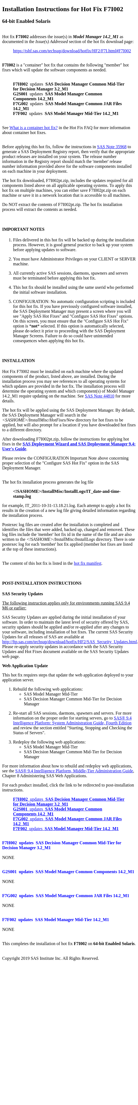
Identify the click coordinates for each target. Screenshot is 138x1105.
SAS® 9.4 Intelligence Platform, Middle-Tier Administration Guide (74, 771)
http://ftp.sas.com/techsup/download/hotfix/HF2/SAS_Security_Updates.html (69, 641)
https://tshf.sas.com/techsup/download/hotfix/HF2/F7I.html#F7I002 (72, 50)
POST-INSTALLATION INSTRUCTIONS (41, 583)
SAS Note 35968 (111, 146)
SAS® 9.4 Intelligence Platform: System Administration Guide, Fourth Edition (72, 720)
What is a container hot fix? (34, 127)
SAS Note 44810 (99, 396)
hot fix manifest (87, 563)
